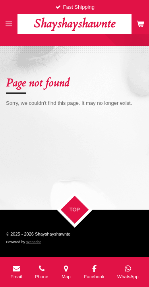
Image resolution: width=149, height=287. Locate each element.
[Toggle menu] (8, 24)
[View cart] (140, 24)
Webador (33, 242)
